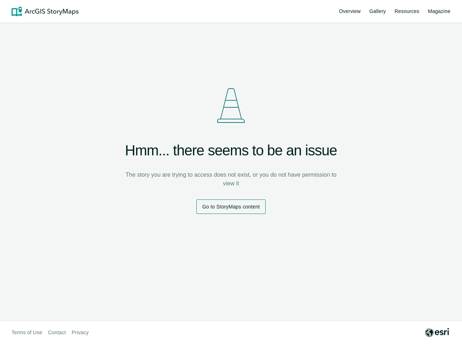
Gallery (377, 11)
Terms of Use (27, 332)
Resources (407, 12)
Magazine (439, 11)
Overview (350, 11)
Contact (57, 332)
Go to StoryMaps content (231, 207)
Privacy (80, 332)
